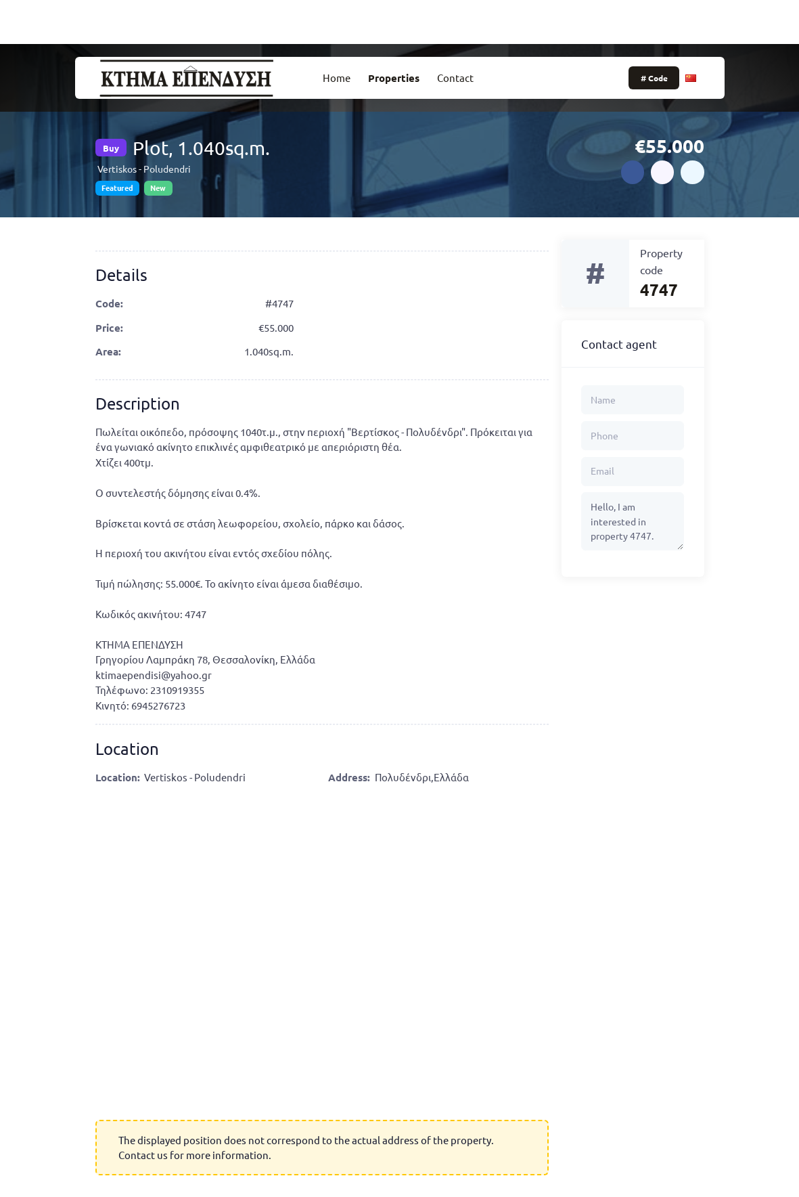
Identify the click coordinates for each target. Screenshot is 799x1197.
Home (336, 77)
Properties (393, 78)
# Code (654, 77)
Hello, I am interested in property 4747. (632, 521)
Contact (455, 77)
